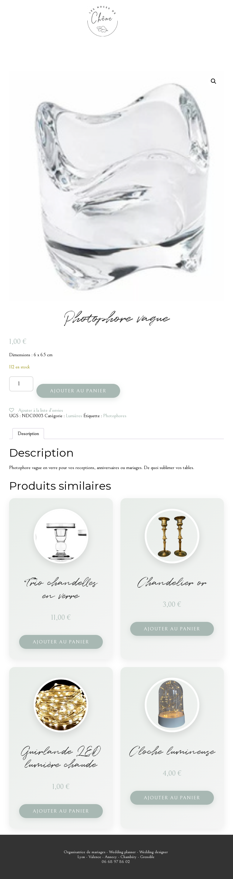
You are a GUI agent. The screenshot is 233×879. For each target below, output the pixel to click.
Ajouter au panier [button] (61, 642)
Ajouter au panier (78, 391)
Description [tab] (28, 433)
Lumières (74, 415)
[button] (213, 81)
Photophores (115, 415)
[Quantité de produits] (21, 383)
